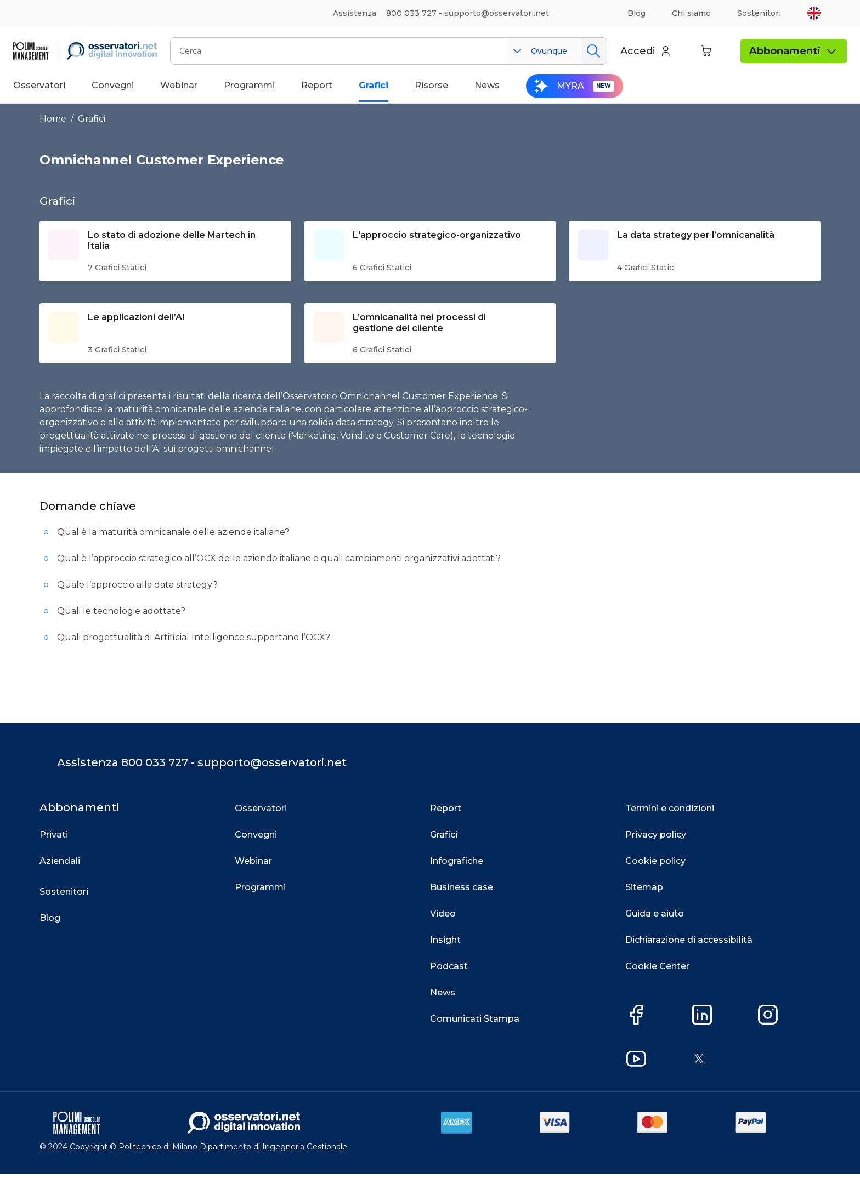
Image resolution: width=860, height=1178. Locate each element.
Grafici (91, 118)
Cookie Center (657, 970)
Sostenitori (759, 13)
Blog (636, 13)
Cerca (593, 51)
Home (52, 118)
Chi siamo (691, 13)
